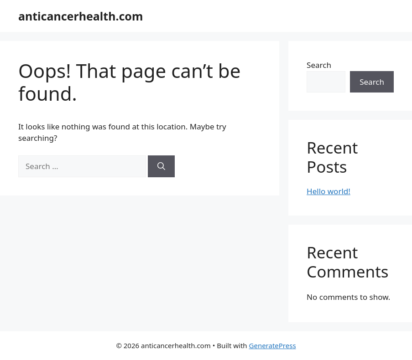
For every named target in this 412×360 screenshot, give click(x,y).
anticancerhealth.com (80, 16)
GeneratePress (272, 345)
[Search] (161, 166)
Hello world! (328, 191)
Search (319, 65)
